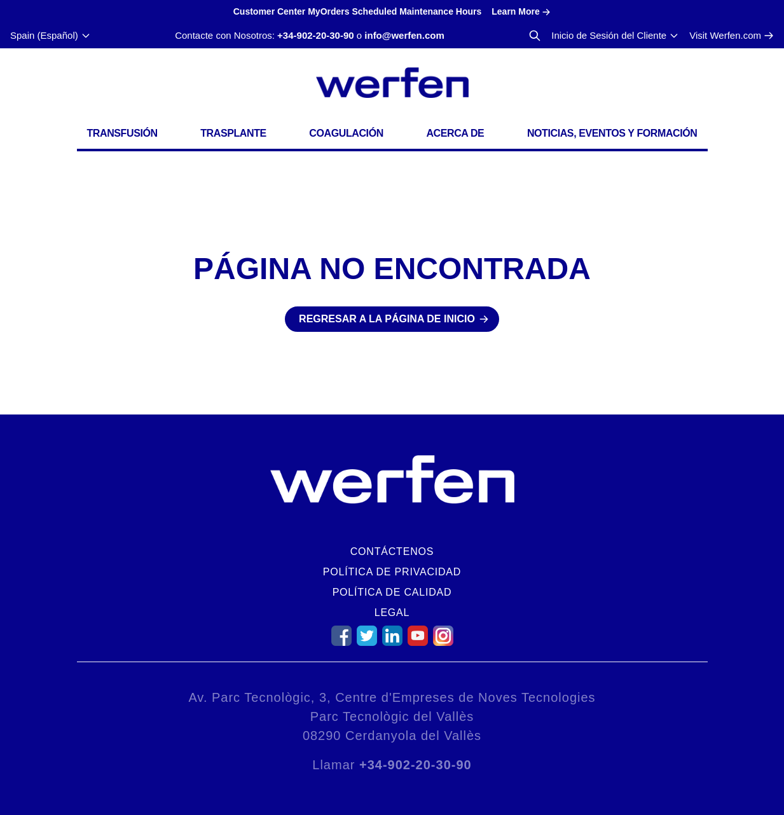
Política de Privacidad (392, 571)
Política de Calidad (392, 592)
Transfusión (122, 133)
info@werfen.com (404, 35)
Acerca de (455, 133)
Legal (392, 612)
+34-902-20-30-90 (315, 35)
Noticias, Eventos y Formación (612, 133)
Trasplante (233, 133)
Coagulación (346, 133)
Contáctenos (392, 551)
